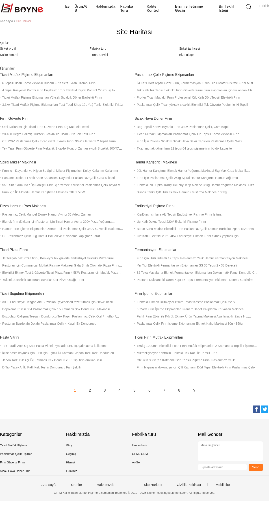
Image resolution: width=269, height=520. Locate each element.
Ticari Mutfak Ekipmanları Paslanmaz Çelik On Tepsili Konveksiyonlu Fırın (188, 134)
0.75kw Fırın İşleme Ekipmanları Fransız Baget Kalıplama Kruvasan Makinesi (190, 309)
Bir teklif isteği (226, 8)
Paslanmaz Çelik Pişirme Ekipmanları (164, 75)
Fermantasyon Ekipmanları (155, 250)
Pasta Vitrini (9, 337)
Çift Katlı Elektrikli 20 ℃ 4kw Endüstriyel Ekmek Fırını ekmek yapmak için (188, 236)
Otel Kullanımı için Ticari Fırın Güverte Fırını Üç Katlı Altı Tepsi (45, 127)
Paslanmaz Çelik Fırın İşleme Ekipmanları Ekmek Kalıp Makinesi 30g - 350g (190, 323)
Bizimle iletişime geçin (189, 8)
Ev (67, 6)
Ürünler (76, 484)
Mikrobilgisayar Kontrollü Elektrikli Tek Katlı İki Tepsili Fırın (177, 353)
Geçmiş (71, 454)
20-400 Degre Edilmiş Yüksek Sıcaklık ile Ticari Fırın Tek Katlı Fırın (48, 134)
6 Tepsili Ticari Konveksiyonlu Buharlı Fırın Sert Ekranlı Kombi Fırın (48, 83)
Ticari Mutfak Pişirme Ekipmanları (26, 75)
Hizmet (70, 462)
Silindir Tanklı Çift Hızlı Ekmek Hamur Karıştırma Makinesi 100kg (182, 192)
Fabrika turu (126, 8)
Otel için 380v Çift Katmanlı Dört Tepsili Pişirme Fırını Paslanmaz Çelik (186, 360)
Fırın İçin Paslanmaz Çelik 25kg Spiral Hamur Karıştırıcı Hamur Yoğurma (187, 178)
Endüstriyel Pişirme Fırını (154, 206)
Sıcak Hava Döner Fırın (153, 118)
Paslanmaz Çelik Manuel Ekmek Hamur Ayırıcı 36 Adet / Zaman (46, 214)
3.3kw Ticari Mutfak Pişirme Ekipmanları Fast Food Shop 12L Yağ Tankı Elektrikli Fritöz (62, 104)
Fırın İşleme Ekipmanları (153, 293)
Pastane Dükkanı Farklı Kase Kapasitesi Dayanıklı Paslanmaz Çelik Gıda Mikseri (58, 178)
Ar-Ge (136, 462)
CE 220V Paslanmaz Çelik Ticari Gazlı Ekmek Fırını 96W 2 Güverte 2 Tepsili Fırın (59, 141)
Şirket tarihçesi (189, 48)
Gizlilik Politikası (189, 484)
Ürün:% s (81, 8)
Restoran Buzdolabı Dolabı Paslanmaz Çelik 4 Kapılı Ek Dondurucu (49, 323)
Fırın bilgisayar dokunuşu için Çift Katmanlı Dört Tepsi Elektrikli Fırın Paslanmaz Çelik (196, 367)
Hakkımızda (105, 6)
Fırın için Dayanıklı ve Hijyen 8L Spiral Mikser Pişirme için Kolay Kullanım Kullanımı (60, 170)
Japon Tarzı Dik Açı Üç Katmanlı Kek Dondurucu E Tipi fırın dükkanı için (52, 360)
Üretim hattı (139, 445)
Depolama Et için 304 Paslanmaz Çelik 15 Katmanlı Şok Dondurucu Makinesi (56, 309)
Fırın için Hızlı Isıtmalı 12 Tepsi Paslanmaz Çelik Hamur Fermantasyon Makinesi (192, 258)
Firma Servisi (99, 55)
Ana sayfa (48, 484)
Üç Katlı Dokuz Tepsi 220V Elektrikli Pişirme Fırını (171, 221)
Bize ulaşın (186, 55)
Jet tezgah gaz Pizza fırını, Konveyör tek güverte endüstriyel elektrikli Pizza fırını (58, 258)
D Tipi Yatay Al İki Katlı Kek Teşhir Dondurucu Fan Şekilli (41, 367)
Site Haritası (153, 484)
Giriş (69, 445)
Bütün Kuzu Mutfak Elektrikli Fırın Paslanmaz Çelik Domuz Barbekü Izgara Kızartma (195, 229)
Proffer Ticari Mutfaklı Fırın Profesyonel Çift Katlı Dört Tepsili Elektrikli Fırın (188, 97)
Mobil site (223, 484)
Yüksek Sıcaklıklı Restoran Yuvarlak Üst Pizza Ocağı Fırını (43, 280)
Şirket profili (8, 48)
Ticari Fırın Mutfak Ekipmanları (158, 337)
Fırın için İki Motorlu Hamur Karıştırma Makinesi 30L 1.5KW (43, 192)
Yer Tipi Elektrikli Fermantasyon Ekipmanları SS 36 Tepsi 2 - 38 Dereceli (187, 265)
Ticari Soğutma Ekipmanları (22, 293)
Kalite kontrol (153, 8)
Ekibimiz (71, 471)
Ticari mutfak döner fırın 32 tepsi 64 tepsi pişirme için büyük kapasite (184, 148)
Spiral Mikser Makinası (18, 162)
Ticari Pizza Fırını (14, 250)
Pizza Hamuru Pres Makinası (23, 206)
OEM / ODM (140, 454)
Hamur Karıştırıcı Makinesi (155, 162)
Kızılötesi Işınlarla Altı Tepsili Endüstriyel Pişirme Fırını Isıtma (179, 214)
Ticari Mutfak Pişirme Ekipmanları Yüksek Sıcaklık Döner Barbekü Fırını (52, 97)
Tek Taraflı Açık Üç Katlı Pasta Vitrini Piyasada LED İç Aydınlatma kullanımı (54, 346)
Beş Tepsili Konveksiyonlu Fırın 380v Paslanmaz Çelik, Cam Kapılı (183, 127)
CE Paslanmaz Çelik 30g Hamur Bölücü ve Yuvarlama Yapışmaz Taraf (51, 236)
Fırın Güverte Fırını (15, 118)
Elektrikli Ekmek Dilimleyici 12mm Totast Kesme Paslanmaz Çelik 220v (186, 302)
